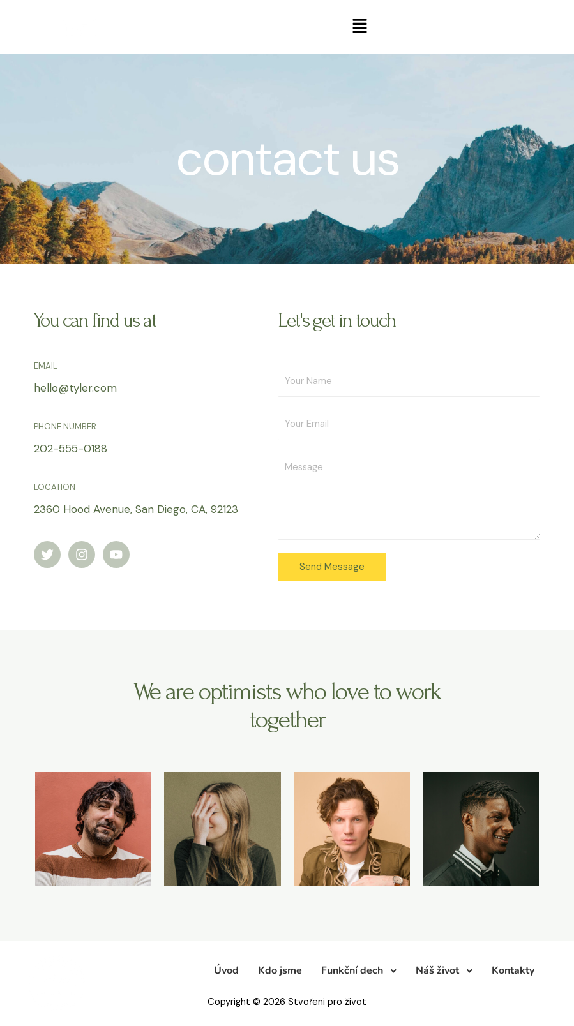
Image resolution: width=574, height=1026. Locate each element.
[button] (359, 27)
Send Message (332, 566)
